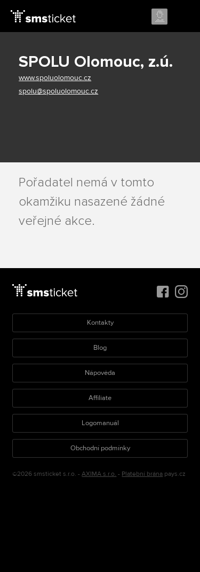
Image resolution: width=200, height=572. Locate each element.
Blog (100, 347)
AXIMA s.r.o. (99, 474)
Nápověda (100, 373)
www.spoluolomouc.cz (55, 77)
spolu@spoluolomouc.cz (58, 91)
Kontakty (100, 322)
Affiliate (100, 398)
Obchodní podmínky (100, 448)
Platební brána (142, 474)
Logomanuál (100, 423)
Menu (182, 17)
